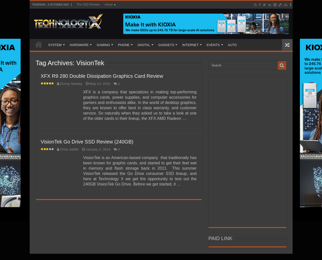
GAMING (103, 45)
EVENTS (213, 45)
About (108, 4)
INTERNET (190, 45)
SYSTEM (55, 45)
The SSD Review (87, 4)
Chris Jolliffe (69, 149)
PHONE (124, 45)
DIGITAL (144, 45)
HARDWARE (79, 45)
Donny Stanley (71, 84)
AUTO (232, 45)
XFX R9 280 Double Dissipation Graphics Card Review (102, 76)
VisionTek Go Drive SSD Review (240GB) (87, 141)
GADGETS (166, 45)
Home (38, 44)
